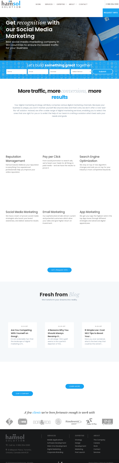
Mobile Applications (55, 440)
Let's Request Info (59, 270)
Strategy (78, 440)
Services (49, 4)
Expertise (61, 4)
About (72, 4)
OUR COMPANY (22, 393)
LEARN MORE (74, 386)
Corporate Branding (55, 452)
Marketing (79, 449)
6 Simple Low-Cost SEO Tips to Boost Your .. (95, 333)
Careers (97, 443)
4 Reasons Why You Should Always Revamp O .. (58, 333)
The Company (99, 440)
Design (77, 443)
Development (80, 446)
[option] (59, 34)
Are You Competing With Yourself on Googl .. (21, 333)
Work (38, 4)
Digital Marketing (54, 449)
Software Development (56, 443)
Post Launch (80, 452)
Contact (83, 4)
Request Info (111, 12)
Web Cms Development (57, 446)
